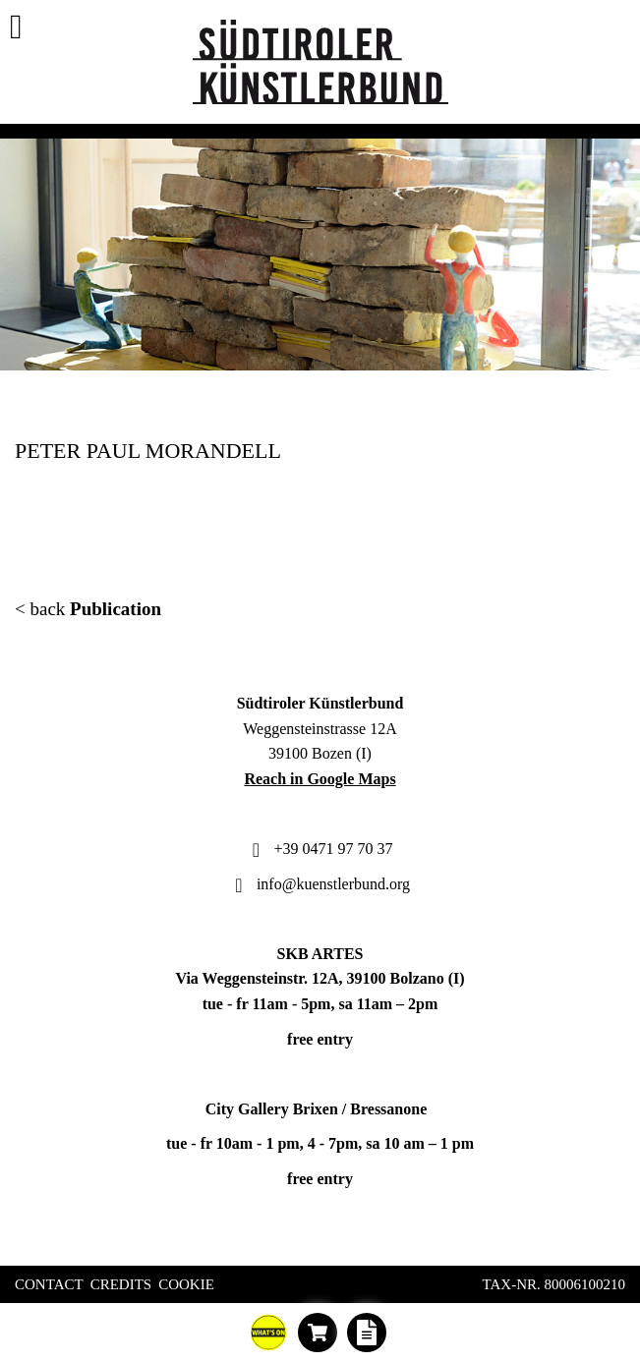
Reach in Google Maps (319, 778)
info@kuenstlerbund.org (320, 884)
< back (88, 608)
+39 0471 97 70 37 (319, 848)
